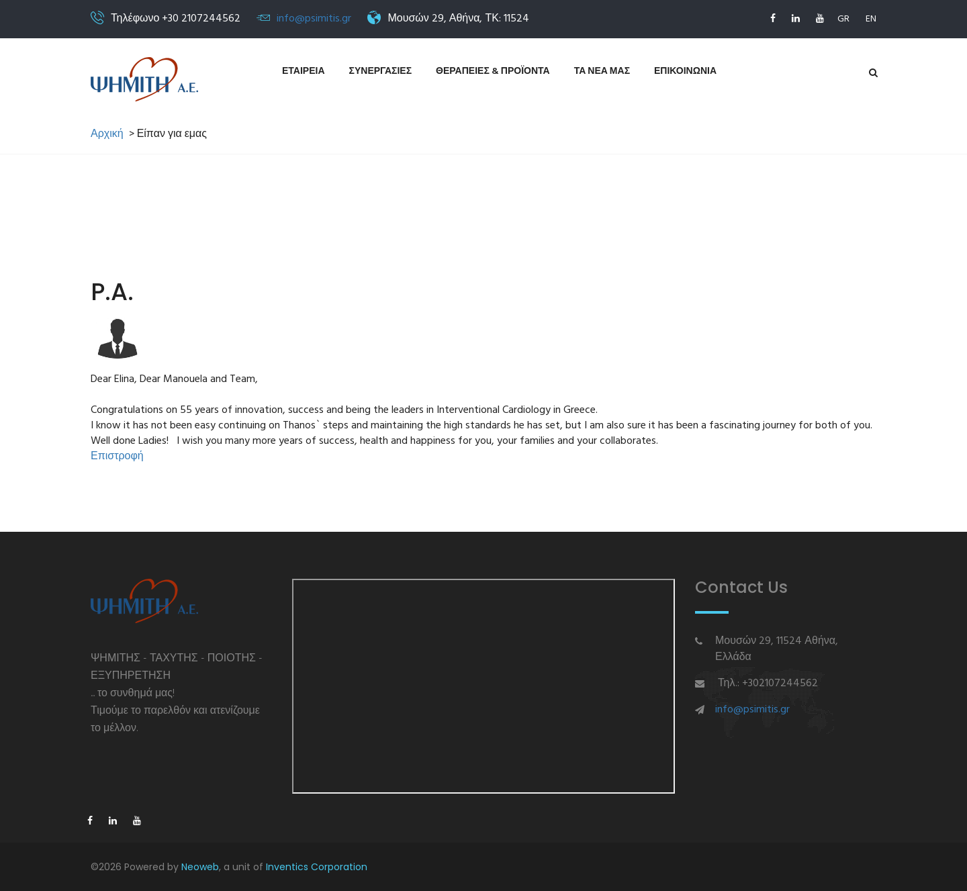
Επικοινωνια (685, 71)
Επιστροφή (117, 457)
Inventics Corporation (316, 867)
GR (843, 19)
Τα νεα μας (602, 71)
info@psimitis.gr (314, 19)
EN (871, 19)
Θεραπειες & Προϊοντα (493, 71)
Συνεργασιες (380, 71)
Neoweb (200, 867)
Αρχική (107, 134)
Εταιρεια (303, 71)
